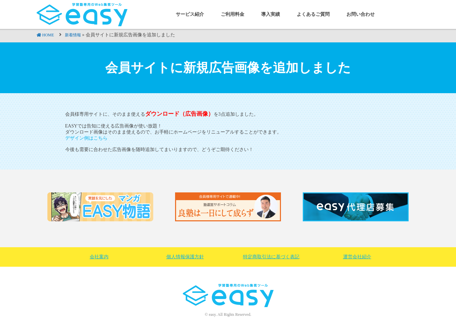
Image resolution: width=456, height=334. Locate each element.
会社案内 (99, 256)
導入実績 (270, 14)
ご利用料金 (232, 14)
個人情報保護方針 (185, 256)
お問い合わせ (360, 14)
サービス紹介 (190, 14)
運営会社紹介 (357, 256)
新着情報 (73, 35)
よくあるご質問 (313, 14)
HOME (48, 35)
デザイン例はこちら (86, 138)
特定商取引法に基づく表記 (271, 256)
